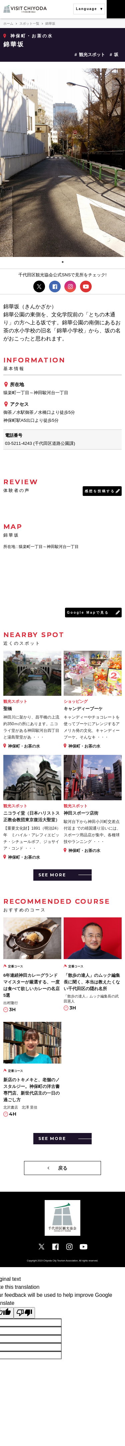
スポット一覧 (29, 23)
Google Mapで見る (88, 612)
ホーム (8, 23)
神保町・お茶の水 (31, 35)
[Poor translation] (24, 1313)
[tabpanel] (62, 162)
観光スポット (92, 54)
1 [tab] (62, 262)
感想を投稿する (100, 491)
